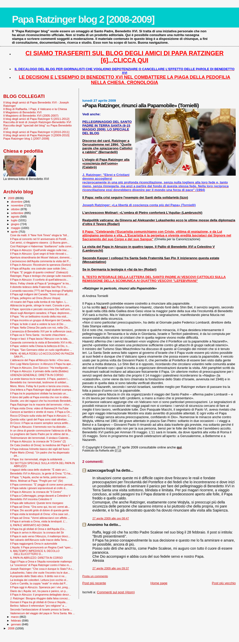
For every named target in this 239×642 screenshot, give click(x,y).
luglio (14, 220)
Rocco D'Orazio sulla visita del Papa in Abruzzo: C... (41, 415)
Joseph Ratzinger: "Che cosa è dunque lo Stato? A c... (42, 568)
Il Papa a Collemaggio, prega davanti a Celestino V (40, 495)
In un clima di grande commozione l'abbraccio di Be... (41, 430)
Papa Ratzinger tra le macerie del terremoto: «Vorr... (41, 404)
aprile (15, 231)
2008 (11, 628)
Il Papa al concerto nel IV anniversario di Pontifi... (39, 238)
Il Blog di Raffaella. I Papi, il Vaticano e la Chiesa (35, 109)
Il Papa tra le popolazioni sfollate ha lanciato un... (39, 393)
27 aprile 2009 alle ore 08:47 (110, 518)
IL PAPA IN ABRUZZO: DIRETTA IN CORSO (36, 557)
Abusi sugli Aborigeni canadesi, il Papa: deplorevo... (40, 312)
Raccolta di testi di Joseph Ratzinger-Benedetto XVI (37, 122)
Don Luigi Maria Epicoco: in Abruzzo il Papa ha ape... (41, 363)
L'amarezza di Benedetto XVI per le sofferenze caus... (42, 331)
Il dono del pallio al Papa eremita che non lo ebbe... (40, 397)
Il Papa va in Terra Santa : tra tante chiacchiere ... (39, 334)
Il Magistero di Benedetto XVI (22, 112)
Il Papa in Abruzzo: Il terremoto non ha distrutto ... (39, 426)
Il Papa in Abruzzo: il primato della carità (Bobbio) (39, 371)
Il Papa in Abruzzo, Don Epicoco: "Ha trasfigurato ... (40, 367)
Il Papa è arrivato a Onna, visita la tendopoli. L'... (38, 521)
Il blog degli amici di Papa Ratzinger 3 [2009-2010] (36, 135)
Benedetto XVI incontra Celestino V (31, 499)
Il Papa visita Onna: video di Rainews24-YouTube (39, 408)
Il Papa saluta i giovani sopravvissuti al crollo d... (38, 488)
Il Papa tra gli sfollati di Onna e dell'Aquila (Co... (38, 528)
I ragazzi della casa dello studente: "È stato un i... (39, 469)
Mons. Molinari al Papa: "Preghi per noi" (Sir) (36, 480)
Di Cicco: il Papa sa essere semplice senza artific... (40, 422)
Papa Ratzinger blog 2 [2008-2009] (83, 19)
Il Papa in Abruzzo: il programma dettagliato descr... (40, 594)
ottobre (16, 209)
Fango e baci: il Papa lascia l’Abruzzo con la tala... (40, 338)
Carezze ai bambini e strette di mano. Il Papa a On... (41, 411)
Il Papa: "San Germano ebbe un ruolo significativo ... (41, 349)
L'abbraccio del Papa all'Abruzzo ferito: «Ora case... (40, 360)
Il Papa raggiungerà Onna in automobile (33, 543)
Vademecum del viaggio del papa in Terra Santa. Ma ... (42, 613)
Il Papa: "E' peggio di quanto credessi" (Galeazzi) (39, 272)
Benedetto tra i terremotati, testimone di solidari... (39, 382)
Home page (159, 583)
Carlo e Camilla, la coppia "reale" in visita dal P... (38, 583)
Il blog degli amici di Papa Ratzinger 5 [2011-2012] (36, 118)
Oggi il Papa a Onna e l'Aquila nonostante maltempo (41, 561)
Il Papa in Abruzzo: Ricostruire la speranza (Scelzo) (40, 264)
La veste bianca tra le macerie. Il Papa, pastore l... (39, 378)
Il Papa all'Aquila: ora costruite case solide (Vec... (39, 268)
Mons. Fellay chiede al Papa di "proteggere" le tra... (40, 283)
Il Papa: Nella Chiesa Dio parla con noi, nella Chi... (40, 327)
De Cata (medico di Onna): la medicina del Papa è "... (41, 445)
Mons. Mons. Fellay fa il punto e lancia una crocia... (40, 386)
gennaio (16, 624)
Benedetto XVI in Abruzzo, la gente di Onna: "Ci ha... (41, 473)
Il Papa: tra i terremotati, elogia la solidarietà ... (37, 459)
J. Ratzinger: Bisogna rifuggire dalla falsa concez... (40, 598)
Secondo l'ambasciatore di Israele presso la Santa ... (41, 609)
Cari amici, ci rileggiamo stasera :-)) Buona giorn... (39, 242)
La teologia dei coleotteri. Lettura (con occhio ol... (39, 579)
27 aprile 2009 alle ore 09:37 (110, 568)
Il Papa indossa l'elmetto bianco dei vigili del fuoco (39, 448)
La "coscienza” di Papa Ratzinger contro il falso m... (40, 565)
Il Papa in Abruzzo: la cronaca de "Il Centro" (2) (38, 441)
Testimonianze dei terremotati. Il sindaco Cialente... (40, 437)
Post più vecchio (224, 583)
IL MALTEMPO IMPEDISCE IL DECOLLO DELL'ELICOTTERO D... (34, 552)
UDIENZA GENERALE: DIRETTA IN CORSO (36, 375)
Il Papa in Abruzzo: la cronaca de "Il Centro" (36, 491)
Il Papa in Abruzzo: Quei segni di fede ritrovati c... (39, 253)
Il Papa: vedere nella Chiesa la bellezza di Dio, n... (40, 345)
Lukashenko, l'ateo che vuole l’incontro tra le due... (40, 572)
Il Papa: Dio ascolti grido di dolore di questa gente (39, 510)
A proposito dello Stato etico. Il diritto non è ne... (38, 576)
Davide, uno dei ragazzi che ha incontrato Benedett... (41, 400)
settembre (17, 213)
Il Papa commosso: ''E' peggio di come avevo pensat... (42, 484)
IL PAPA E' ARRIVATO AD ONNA (29, 525)
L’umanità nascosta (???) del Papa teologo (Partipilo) (41, 290)
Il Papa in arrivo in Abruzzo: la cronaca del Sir (37, 532)
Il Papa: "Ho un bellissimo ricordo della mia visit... (39, 316)
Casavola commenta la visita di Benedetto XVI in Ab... (42, 342)
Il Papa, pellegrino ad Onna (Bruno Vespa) (35, 298)
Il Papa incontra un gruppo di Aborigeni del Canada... (41, 320)
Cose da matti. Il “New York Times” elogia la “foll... (39, 235)
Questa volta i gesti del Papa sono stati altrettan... (39, 419)
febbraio (16, 620)
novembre (17, 205)
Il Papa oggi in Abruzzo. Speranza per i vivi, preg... (40, 587)
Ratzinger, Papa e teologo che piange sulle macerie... (41, 275)
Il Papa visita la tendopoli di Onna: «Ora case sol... (40, 514)
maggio (16, 227)
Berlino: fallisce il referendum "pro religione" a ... (38, 605)
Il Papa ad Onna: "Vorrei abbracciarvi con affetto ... (40, 517)
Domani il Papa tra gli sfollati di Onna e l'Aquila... (39, 602)
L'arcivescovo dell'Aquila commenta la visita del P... (40, 261)
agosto (15, 216)
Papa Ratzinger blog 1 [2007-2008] (26, 138)
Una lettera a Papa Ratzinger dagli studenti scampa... (41, 389)
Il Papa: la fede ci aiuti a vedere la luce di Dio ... (38, 324)
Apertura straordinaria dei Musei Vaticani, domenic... (41, 257)
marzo (15, 616)
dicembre (17, 201)
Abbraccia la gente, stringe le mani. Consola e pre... (40, 305)
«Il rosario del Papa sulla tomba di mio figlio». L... (39, 301)
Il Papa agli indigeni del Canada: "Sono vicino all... (39, 294)
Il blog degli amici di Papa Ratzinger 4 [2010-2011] (36, 131)
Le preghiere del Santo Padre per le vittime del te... (40, 434)
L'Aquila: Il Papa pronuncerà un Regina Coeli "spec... (41, 547)
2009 (11, 198)
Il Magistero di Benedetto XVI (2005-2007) (30, 115)
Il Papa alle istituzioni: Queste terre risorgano (36, 502)
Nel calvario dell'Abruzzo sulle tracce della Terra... (39, 539)
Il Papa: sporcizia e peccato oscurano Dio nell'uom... (41, 309)
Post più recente (94, 583)
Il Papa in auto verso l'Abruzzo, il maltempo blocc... (40, 536)
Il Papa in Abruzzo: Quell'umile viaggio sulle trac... (39, 250)
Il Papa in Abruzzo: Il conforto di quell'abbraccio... (39, 279)
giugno (15, 224)
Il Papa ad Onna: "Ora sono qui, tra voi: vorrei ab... (40, 506)
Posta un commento (95, 576)
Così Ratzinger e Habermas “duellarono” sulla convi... (41, 246)
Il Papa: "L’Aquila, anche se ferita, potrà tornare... (39, 477)
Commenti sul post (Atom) (116, 592)
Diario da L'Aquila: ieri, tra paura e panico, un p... (39, 591)
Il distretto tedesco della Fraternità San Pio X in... (39, 286)
